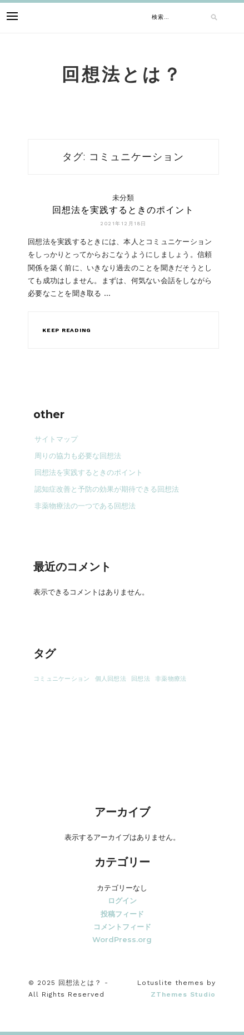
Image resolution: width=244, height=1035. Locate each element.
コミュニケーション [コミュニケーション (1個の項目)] (61, 678)
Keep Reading (66, 330)
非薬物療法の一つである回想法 (85, 506)
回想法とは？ (122, 74)
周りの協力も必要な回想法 (77, 456)
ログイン (122, 900)
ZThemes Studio (183, 994)
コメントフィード (122, 926)
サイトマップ (56, 439)
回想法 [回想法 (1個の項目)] (140, 678)
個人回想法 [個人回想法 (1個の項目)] (110, 678)
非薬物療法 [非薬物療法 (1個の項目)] (170, 678)
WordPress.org (122, 939)
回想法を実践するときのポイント (123, 210)
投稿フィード (122, 913)
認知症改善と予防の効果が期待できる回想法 (106, 489)
